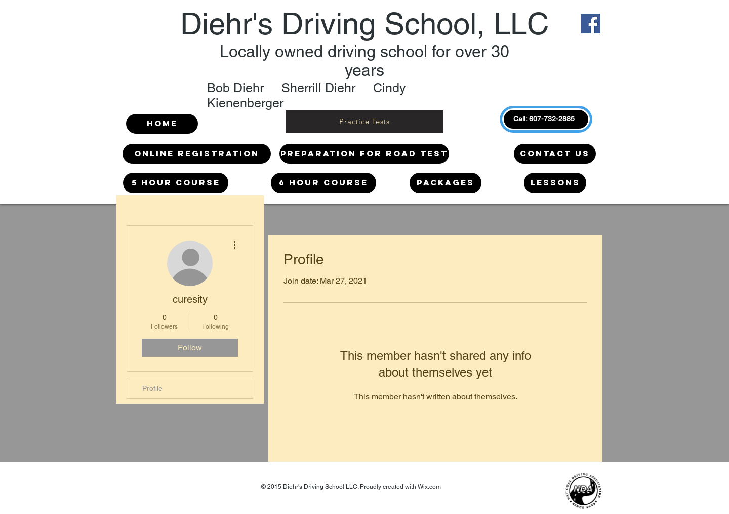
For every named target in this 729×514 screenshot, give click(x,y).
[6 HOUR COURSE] (323, 183)
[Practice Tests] (364, 121)
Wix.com (429, 486)
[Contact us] (555, 154)
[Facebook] (590, 23)
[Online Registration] (197, 154)
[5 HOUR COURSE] (175, 183)
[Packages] (445, 183)
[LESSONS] (555, 183)
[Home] (162, 124)
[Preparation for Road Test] (364, 154)
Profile (152, 388)
